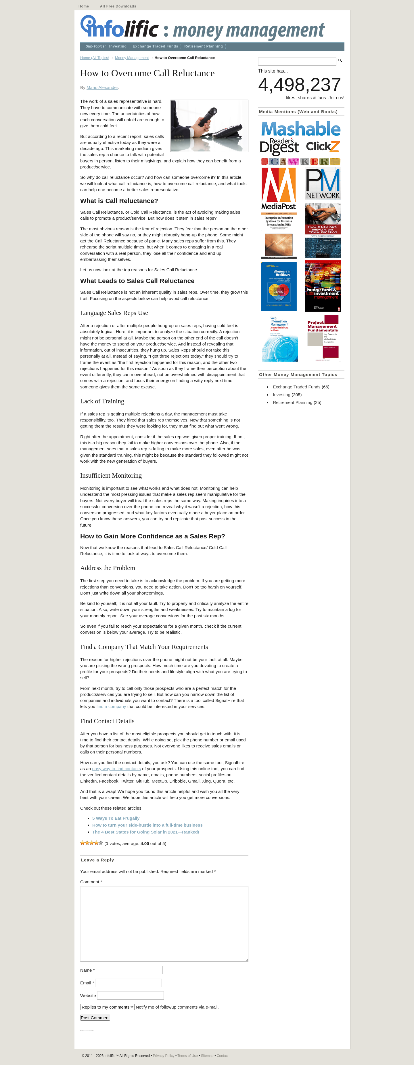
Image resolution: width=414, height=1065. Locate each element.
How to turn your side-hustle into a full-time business (147, 825)
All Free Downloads (118, 6)
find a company (111, 706)
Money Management (132, 58)
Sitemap (207, 1056)
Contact (223, 1056)
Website (88, 995)
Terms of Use (187, 1056)
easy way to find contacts (116, 768)
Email (87, 982)
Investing (118, 46)
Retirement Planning (203, 46)
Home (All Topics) (94, 58)
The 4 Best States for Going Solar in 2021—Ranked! (145, 831)
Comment (91, 881)
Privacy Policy (164, 1056)
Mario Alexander (102, 87)
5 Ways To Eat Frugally (116, 818)
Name (87, 970)
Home (83, 6)
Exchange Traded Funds (155, 46)
